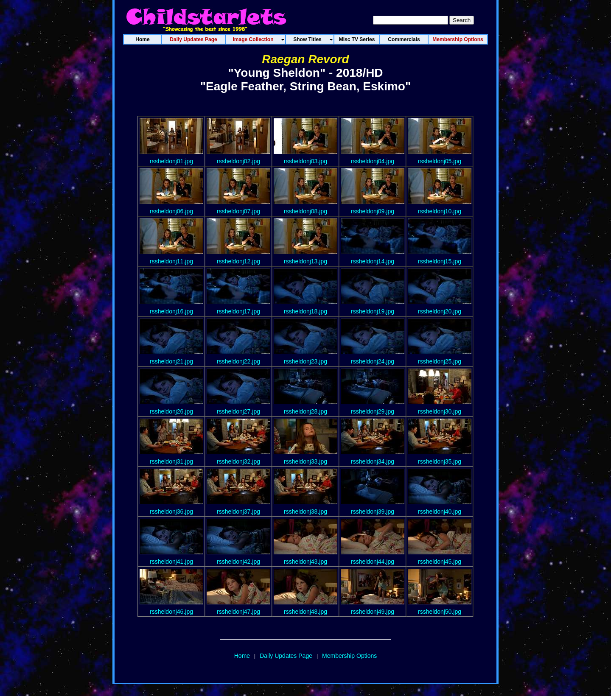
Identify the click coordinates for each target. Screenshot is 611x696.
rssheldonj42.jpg (238, 561)
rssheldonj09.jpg (372, 211)
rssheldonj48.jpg (305, 611)
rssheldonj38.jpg (305, 511)
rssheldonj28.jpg (305, 411)
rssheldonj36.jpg (171, 511)
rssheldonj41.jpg (171, 561)
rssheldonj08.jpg (305, 211)
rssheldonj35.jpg (439, 461)
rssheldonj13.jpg (305, 261)
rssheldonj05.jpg (439, 161)
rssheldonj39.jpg (372, 511)
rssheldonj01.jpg (171, 161)
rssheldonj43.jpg (305, 561)
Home (242, 655)
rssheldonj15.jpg (439, 261)
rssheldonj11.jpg (171, 261)
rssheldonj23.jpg (305, 361)
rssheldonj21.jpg (171, 361)
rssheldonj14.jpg (372, 261)
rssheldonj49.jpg (372, 611)
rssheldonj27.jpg (238, 411)
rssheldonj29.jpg (372, 411)
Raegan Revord (305, 59)
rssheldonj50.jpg (439, 611)
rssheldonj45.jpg (439, 561)
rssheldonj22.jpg (238, 361)
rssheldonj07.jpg (238, 211)
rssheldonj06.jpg (171, 211)
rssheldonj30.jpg (439, 411)
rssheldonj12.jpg (238, 261)
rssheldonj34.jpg (372, 461)
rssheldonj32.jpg (238, 461)
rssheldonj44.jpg (372, 561)
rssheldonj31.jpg (171, 461)
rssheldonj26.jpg (171, 411)
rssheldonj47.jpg (238, 611)
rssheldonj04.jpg (372, 161)
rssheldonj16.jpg (171, 311)
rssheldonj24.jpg (372, 361)
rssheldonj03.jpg (305, 161)
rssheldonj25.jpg (439, 361)
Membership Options (349, 655)
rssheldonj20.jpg (439, 311)
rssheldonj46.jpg (171, 611)
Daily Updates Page (286, 655)
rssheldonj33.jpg (305, 461)
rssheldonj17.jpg (238, 311)
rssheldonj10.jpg (439, 211)
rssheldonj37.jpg (238, 511)
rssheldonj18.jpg (305, 311)
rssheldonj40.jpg (439, 511)
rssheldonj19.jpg (372, 311)
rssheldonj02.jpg (238, 161)
